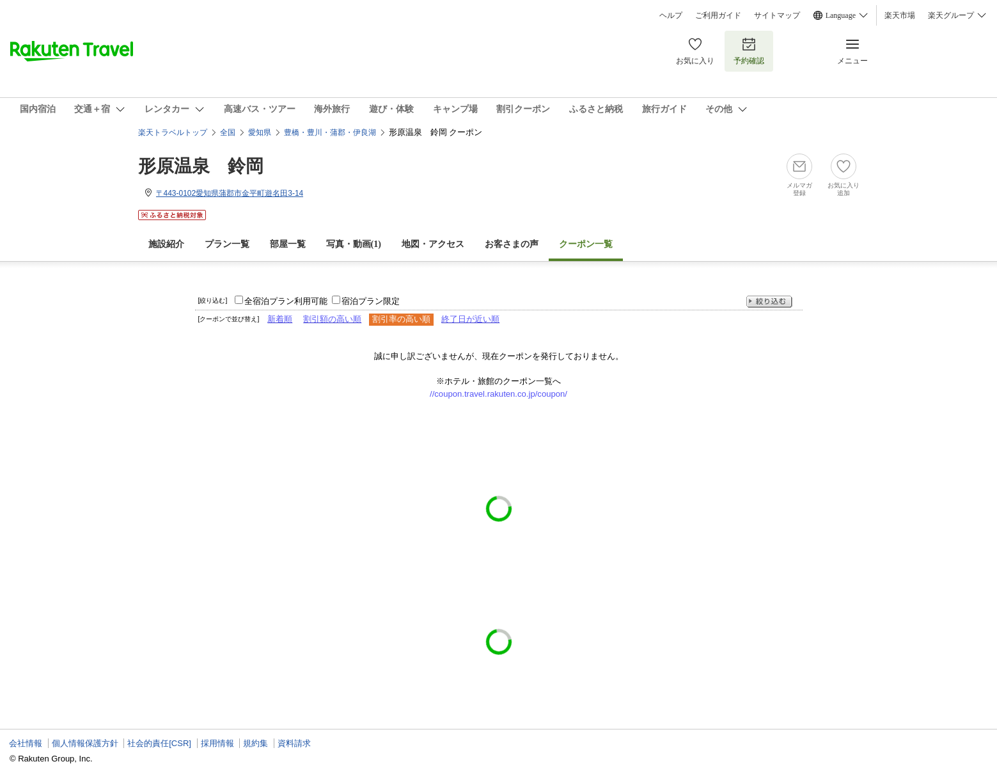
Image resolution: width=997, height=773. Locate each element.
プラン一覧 (227, 244)
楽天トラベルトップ (172, 132)
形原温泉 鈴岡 (200, 166)
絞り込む (769, 302)
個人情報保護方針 (85, 743)
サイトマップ (777, 15)
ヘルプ (670, 15)
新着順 (279, 319)
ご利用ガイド (718, 15)
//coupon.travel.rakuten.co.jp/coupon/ (498, 394)
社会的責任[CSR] (159, 743)
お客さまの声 (511, 244)
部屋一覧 (288, 244)
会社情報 (25, 743)
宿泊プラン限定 (370, 301)
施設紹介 (166, 244)
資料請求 (294, 743)
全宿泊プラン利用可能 (285, 301)
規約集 (255, 743)
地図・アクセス (433, 244)
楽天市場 (899, 15)
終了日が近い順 (470, 319)
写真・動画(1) (353, 244)
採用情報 (217, 743)
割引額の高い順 (332, 319)
